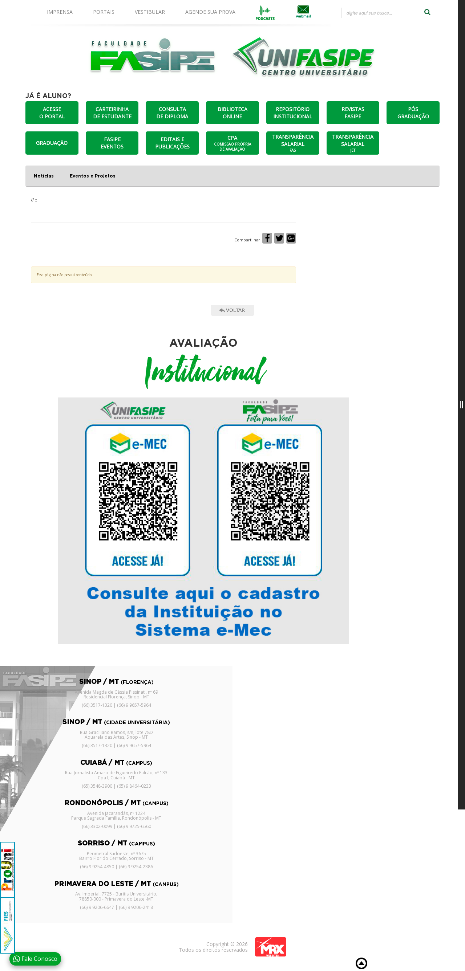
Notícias (44, 176)
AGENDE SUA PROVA (210, 11)
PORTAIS (103, 11)
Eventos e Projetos (93, 176)
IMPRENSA (60, 11)
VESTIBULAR (150, 11)
